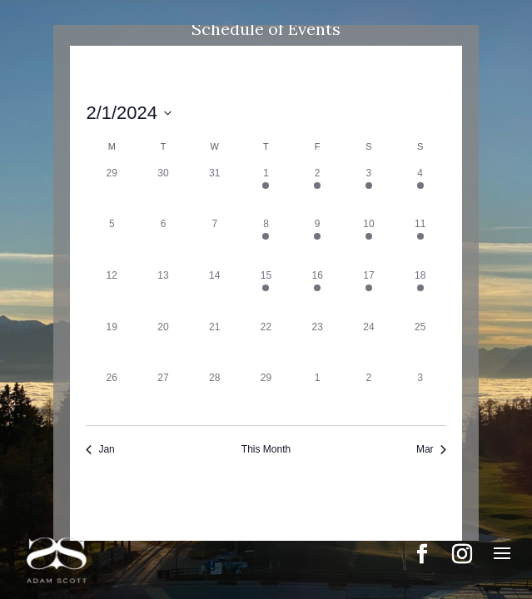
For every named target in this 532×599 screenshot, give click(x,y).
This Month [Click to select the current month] (266, 449)
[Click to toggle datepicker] (129, 112)
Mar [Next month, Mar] (431, 449)
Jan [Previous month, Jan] (100, 449)
